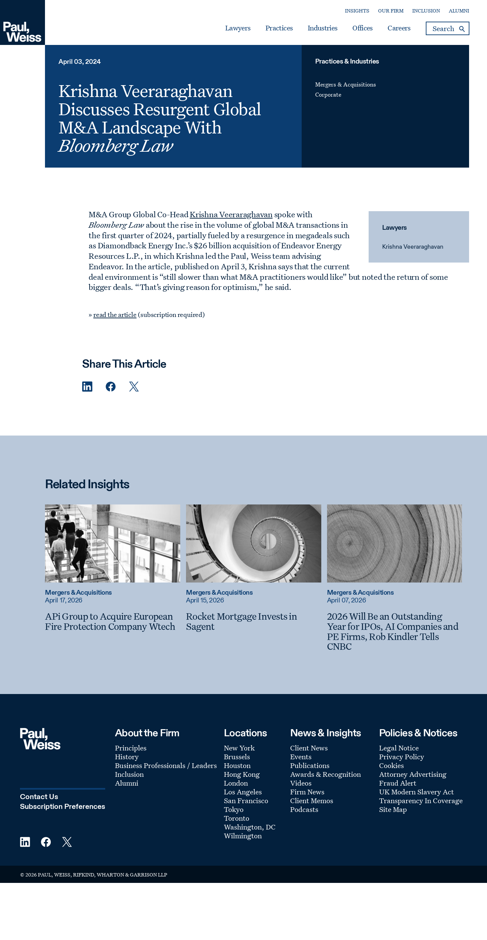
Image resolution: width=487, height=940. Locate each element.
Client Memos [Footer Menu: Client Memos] (311, 800)
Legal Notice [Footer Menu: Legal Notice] (399, 747)
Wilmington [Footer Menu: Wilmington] (243, 835)
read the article (115, 314)
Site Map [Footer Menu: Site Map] (393, 809)
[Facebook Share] (111, 386)
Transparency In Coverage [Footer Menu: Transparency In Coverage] (421, 800)
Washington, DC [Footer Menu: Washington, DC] (250, 827)
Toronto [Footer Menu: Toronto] (236, 818)
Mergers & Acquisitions (345, 84)
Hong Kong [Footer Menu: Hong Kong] (242, 774)
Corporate (328, 94)
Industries (322, 28)
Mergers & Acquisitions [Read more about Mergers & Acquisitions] (78, 593)
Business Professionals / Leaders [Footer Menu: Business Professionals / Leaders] (166, 765)
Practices (279, 28)
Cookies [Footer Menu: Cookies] (391, 765)
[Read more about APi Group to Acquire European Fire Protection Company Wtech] (112, 543)
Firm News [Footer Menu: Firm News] (307, 791)
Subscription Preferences (62, 807)
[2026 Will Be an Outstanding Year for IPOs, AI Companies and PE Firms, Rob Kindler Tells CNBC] (394, 631)
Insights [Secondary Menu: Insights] (357, 10)
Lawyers (237, 28)
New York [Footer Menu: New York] (239, 747)
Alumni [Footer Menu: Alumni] (126, 783)
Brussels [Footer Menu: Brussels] (237, 756)
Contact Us (39, 797)
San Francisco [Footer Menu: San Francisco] (246, 800)
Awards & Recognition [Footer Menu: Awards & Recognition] (325, 774)
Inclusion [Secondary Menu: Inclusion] (426, 10)
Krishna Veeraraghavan (412, 247)
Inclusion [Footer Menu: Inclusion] (129, 774)
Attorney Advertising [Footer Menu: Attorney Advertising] (412, 774)
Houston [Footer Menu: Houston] (237, 765)
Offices (362, 28)
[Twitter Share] (134, 386)
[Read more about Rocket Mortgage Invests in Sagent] (253, 543)
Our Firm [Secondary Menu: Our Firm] (390, 10)
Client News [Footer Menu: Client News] (309, 747)
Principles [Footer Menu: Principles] (130, 747)
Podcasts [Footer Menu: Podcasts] (304, 809)
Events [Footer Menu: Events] (300, 756)
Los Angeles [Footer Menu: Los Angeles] (243, 791)
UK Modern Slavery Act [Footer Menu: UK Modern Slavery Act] (416, 791)
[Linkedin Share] (87, 386)
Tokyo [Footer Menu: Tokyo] (234, 809)
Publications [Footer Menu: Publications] (309, 765)
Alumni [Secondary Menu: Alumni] (459, 10)
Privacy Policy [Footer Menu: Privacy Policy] (401, 756)
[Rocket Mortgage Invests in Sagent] (253, 621)
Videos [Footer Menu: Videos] (300, 783)
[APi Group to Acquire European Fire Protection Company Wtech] (112, 621)
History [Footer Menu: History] (127, 756)
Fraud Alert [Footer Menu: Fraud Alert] (397, 783)
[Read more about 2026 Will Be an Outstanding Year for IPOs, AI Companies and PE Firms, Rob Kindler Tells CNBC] (394, 543)
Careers (399, 28)
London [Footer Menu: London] (236, 783)
